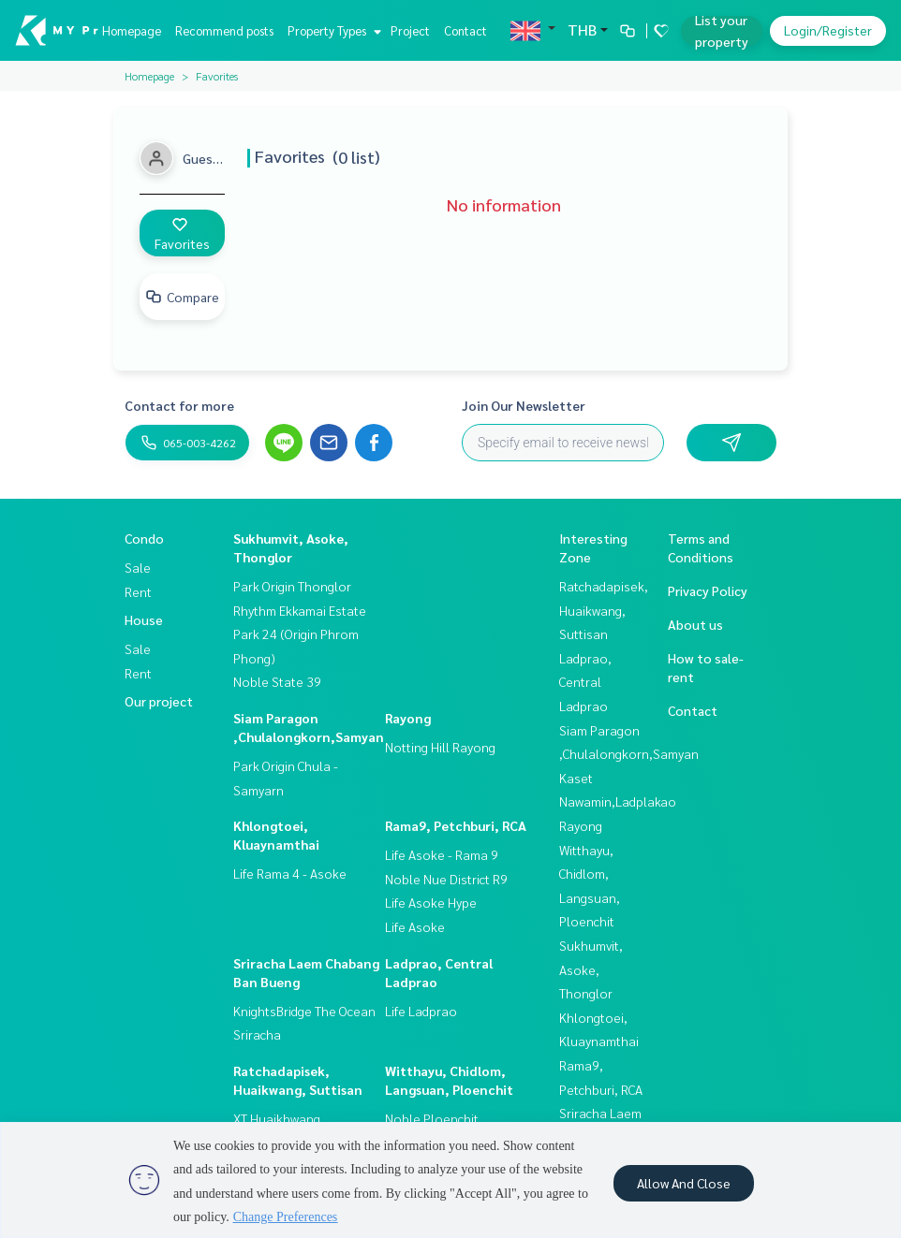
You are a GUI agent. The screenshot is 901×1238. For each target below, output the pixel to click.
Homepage (131, 30)
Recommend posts (224, 30)
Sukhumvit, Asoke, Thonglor (591, 969)
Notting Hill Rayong (440, 746)
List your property (721, 30)
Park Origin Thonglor (292, 585)
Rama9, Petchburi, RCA (455, 825)
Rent (138, 591)
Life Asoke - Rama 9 (441, 854)
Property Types (332, 30)
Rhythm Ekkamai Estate (299, 610)
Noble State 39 (277, 681)
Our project (159, 700)
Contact (465, 30)
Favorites (182, 234)
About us (695, 624)
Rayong (408, 717)
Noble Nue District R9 (446, 878)
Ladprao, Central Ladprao (585, 681)
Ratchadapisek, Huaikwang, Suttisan (603, 609)
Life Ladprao (421, 1010)
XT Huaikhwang (276, 1118)
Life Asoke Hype (431, 902)
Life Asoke (415, 926)
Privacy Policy (707, 590)
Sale (138, 567)
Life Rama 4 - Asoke (290, 873)
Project (410, 30)
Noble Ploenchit (432, 1118)
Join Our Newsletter (523, 405)
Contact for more (179, 405)
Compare (182, 296)
